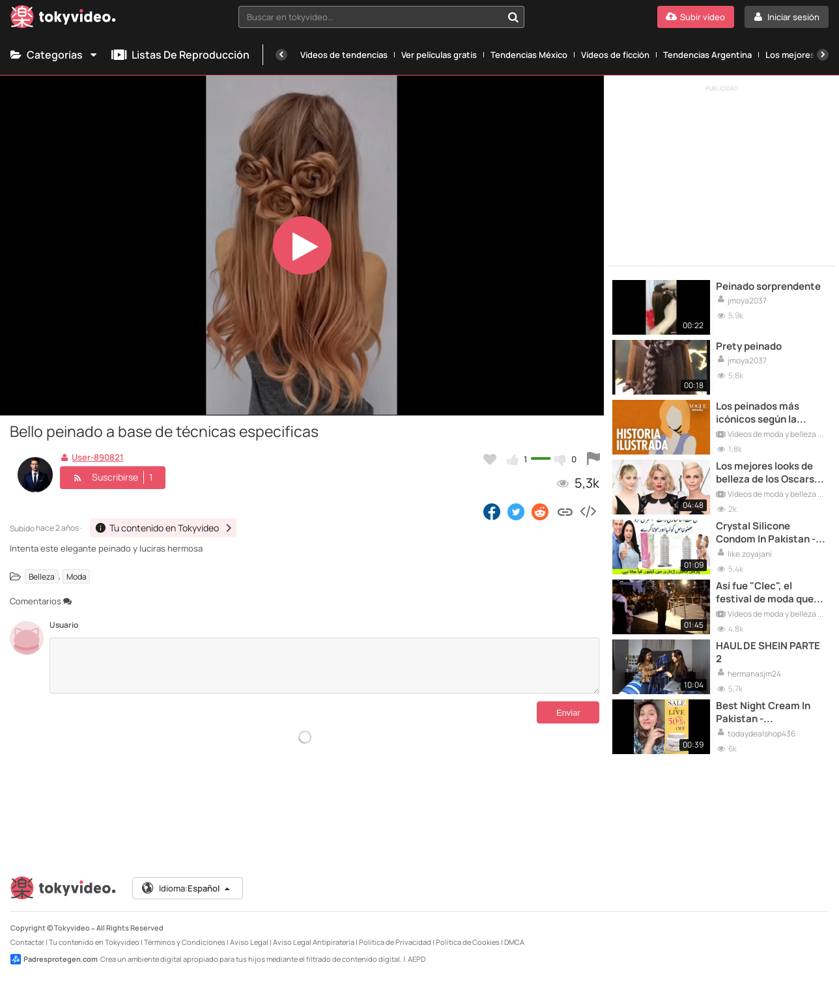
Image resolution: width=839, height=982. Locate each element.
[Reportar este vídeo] (593, 459)
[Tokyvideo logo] (63, 19)
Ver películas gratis (439, 55)
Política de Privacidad (395, 942)
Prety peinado (749, 346)
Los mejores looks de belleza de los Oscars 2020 (765, 473)
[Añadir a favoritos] (489, 459)
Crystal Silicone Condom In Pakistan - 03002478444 (766, 533)
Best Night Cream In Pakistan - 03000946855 (763, 712)
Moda (76, 576)
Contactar (27, 942)
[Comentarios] (324, 666)
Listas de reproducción (180, 55)
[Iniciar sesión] (787, 17)
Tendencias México (529, 55)
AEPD (416, 959)
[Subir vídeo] (695, 17)
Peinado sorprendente (768, 286)
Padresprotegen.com (54, 959)
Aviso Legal (249, 942)
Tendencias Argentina (707, 55)
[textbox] (370, 17)
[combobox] (381, 17)
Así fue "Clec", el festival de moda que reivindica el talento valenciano (765, 593)
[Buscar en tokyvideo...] (513, 17)
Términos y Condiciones (184, 942)
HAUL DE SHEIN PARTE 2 (768, 652)
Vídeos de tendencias (344, 55)
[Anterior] (281, 55)
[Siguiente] (823, 55)
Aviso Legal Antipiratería (313, 942)
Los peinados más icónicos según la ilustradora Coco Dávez (771, 413)
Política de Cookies (468, 942)
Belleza (42, 576)
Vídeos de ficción (615, 55)
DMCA (514, 942)
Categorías (54, 55)
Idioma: (186, 888)
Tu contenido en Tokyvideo (94, 942)
